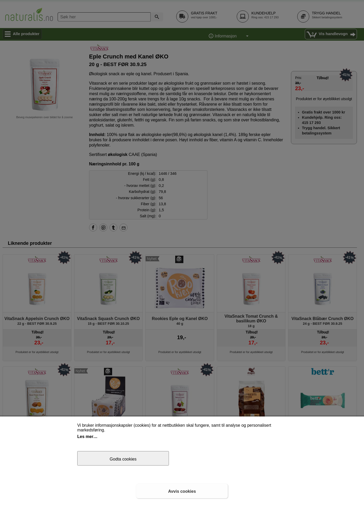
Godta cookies (123, 459)
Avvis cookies (182, 491)
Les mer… (87, 436)
